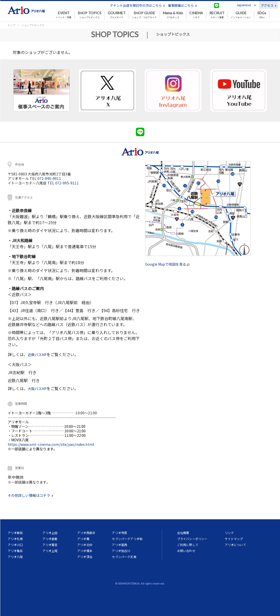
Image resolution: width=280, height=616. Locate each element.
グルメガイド (117, 15)
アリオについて (235, 545)
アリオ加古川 (121, 551)
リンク (229, 533)
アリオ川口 (15, 545)
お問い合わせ (186, 551)
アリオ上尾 (50, 551)
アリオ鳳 (83, 539)
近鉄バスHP (37, 354)
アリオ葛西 (119, 545)
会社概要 (183, 533)
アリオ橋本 (84, 551)
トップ (11, 25)
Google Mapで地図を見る (167, 264)
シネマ (196, 15)
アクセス (269, 5)
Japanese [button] (243, 4)
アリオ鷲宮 (50, 545)
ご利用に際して (187, 545)
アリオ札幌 (15, 539)
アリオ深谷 (84, 557)
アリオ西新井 (86, 533)
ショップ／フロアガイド (144, 15)
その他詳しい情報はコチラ (30, 495)
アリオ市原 (119, 533)
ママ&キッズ (173, 15)
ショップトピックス (89, 15)
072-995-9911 (49, 178)
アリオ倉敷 (50, 539)
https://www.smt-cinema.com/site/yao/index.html (51, 444)
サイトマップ (234, 539)
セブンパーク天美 (124, 557)
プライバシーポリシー (192, 539)
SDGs (261, 15)
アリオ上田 (50, 533)
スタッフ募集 (217, 15)
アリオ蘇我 (15, 533)
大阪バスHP (37, 388)
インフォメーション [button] (241, 15)
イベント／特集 (63, 15)
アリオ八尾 (15, 557)
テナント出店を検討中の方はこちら (137, 5)
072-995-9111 (67, 182)
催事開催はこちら (182, 5)
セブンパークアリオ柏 (127, 539)
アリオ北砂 (84, 545)
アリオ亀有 (15, 551)
